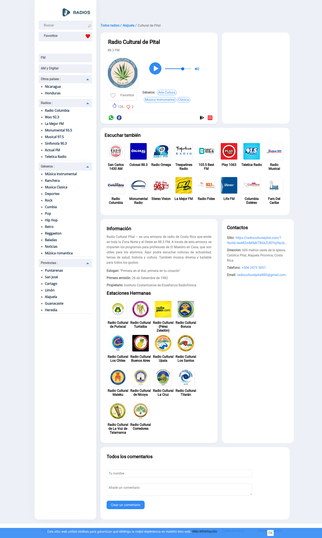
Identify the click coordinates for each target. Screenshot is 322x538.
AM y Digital (49, 68)
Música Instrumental (61, 174)
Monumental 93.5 (58, 130)
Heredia (51, 310)
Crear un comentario (125, 505)
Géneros (47, 166)
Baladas (51, 240)
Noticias (51, 246)
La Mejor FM (54, 123)
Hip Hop (51, 220)
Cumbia (51, 207)
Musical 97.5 (54, 137)
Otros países (50, 79)
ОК (270, 533)
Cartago (51, 283)
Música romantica (59, 253)
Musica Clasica (56, 187)
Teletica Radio (55, 156)
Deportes (52, 193)
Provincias (49, 263)
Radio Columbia (57, 110)
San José (51, 277)
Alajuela (51, 297)
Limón (50, 290)
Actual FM (52, 150)
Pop (48, 213)
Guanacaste (54, 303)
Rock (48, 200)
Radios (46, 103)
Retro (49, 226)
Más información (204, 531)
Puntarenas (54, 270)
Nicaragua (53, 86)
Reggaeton (53, 233)
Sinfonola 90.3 (56, 143)
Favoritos (68, 36)
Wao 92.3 (52, 117)
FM (43, 58)
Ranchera (52, 180)
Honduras (52, 93)
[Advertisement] (195, 10)
